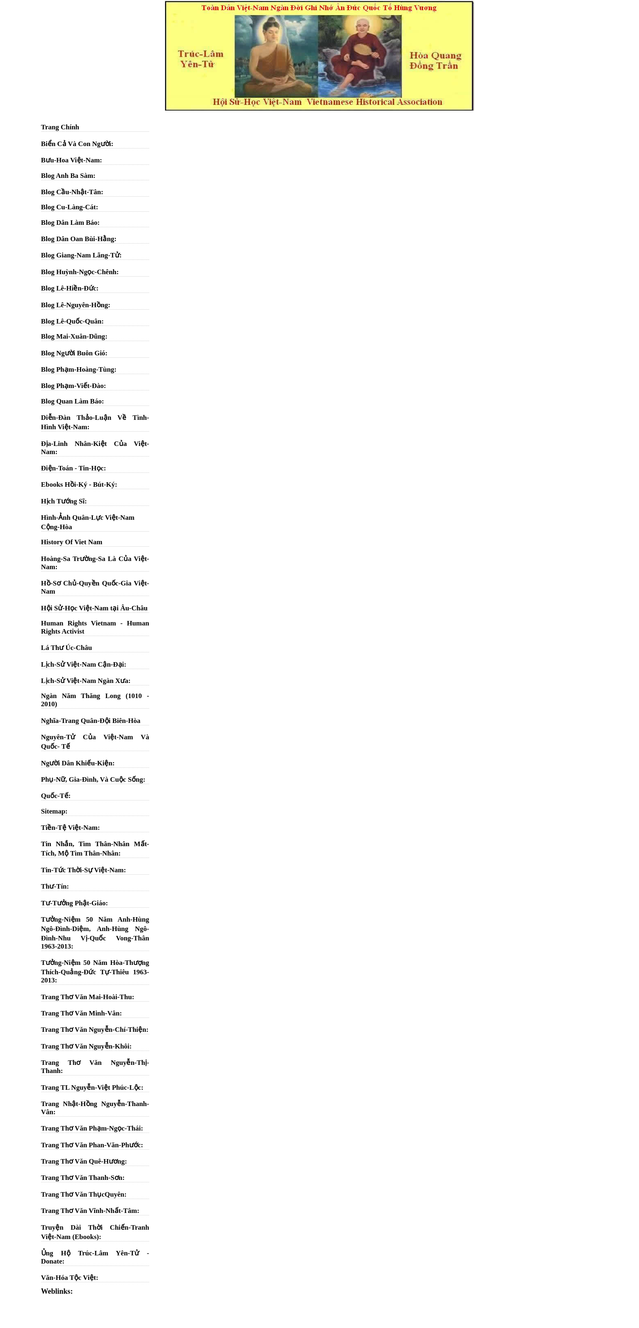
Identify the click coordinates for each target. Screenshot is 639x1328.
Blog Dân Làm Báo (69, 222)
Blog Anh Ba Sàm (67, 176)
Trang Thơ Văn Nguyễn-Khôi (85, 1046)
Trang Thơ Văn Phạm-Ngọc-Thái (91, 1128)
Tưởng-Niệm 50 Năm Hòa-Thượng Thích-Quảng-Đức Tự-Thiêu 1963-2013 (95, 971)
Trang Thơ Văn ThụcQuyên (82, 1194)
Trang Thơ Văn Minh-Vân (80, 1013)
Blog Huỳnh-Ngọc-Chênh (79, 272)
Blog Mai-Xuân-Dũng (73, 336)
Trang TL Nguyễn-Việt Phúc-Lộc (91, 1087)
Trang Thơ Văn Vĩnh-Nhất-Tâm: (90, 1211)
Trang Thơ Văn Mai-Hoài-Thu (86, 997)
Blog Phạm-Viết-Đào (72, 386)
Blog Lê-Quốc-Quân (71, 321)
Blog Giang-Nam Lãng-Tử (80, 255)
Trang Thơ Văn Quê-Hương (83, 1161)
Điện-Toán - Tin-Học (72, 468)
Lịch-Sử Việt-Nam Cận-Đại (82, 664)
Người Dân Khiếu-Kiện (76, 763)
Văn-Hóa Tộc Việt (68, 1277)
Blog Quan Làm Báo (71, 401)
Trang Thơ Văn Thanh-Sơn (82, 1178)
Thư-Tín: (55, 886)
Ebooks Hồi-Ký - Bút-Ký (78, 484)
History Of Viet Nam (72, 542)
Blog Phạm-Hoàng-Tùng (78, 369)
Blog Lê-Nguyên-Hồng (74, 305)
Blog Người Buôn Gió (73, 353)
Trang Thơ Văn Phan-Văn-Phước (91, 1145)
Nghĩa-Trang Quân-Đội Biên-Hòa (91, 721)
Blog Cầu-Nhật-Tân (71, 192)
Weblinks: (57, 1291)
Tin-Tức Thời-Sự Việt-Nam (82, 870)
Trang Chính (60, 127)
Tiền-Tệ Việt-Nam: (70, 827)
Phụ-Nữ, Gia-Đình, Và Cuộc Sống (92, 779)
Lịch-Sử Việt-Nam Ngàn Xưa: (86, 681)
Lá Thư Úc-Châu (66, 648)
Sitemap (53, 811)
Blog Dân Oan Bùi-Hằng (78, 239)
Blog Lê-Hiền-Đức (69, 288)
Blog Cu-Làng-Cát (68, 207)
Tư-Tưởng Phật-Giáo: (74, 903)
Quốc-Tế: (56, 796)
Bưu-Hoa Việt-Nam (70, 160)
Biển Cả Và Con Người (76, 144)
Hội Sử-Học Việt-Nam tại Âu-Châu (94, 608)
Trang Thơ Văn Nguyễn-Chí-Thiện (93, 1029)
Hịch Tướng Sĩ (63, 501)
